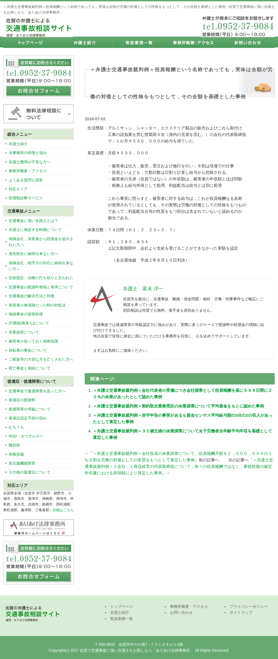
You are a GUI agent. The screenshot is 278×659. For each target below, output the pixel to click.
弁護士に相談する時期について (35, 229)
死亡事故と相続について (29, 368)
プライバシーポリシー (249, 606)
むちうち (16, 427)
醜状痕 (14, 445)
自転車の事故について (28, 350)
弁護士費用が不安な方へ (29, 162)
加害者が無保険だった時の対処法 (37, 305)
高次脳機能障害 (22, 463)
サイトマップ (241, 612)
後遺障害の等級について (29, 409)
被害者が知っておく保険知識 (33, 341)
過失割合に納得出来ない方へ (33, 254)
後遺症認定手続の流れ (28, 418)
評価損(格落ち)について (29, 323)
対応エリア (18, 189)
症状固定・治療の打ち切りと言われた (41, 278)
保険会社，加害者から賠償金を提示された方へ (41, 242)
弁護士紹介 (85, 42)
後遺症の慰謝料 (22, 400)
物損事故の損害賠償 (26, 314)
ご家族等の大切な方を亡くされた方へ (41, 359)
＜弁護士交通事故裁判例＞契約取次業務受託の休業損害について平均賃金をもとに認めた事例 (178, 406)
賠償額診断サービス (26, 198)
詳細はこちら (63, 510)
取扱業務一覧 (139, 42)
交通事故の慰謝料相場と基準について (41, 287)
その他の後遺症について (29, 472)
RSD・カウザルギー (26, 436)
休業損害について (24, 332)
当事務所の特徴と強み (28, 153)
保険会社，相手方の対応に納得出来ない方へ (41, 266)
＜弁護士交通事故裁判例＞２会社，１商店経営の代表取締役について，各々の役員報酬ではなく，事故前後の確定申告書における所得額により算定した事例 (179, 466)
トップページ (30, 42)
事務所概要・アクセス (193, 42)
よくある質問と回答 (26, 180)
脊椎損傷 (16, 454)
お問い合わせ (247, 42)
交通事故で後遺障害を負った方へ (37, 391)
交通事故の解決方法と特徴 (31, 296)
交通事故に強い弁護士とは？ (33, 220)
